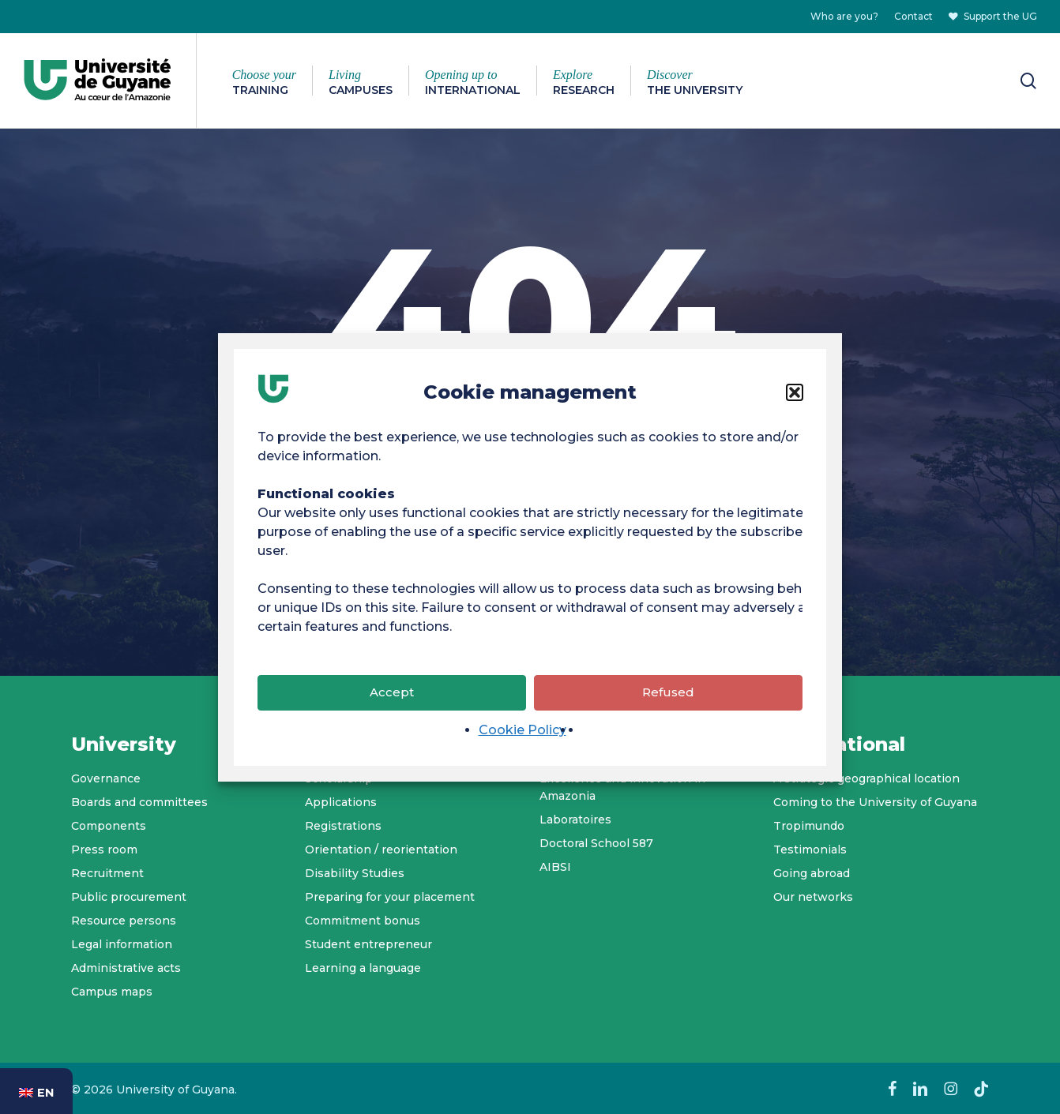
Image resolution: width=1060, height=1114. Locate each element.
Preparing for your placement (390, 897)
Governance (106, 778)
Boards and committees (139, 802)
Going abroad (811, 873)
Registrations (343, 826)
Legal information (121, 944)
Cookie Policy (522, 737)
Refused (668, 699)
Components (108, 826)
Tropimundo (808, 826)
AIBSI (555, 867)
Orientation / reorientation (381, 849)
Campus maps (111, 992)
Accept (392, 699)
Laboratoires (575, 819)
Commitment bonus (362, 920)
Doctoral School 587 (596, 843)
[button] (795, 400)
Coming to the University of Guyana (875, 802)
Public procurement (128, 897)
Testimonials (810, 849)
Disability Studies (354, 873)
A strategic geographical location (866, 778)
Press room (104, 849)
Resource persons (123, 920)
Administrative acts (126, 968)
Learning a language (363, 968)
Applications (341, 802)
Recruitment (107, 873)
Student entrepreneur (368, 944)
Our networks (813, 897)
